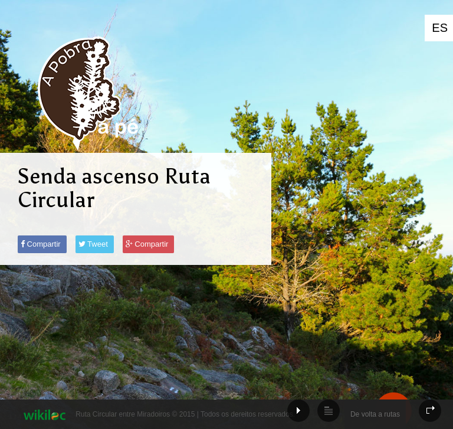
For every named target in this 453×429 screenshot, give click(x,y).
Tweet (93, 244)
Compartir (41, 244)
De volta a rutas (375, 414)
